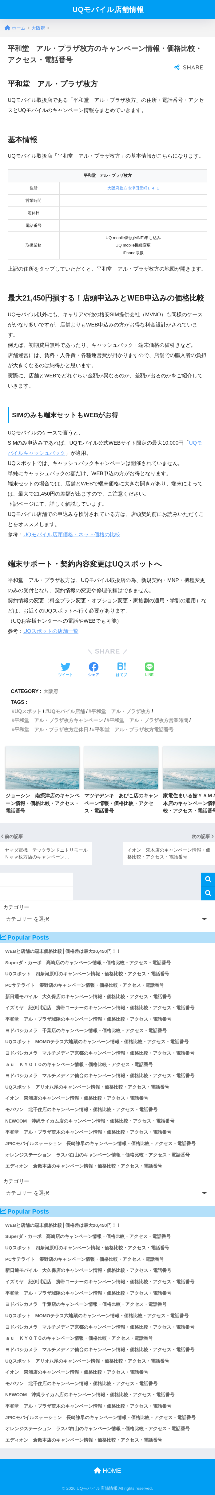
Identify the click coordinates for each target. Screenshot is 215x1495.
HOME (107, 1470)
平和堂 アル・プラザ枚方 (120, 711)
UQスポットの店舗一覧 (50, 631)
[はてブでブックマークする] (121, 670)
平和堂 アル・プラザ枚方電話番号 (134, 729)
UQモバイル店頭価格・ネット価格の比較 (71, 535)
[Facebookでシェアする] (93, 670)
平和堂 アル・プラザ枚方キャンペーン (58, 720)
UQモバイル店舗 (66, 711)
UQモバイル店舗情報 (108, 10)
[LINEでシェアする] (149, 670)
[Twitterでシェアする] (65, 670)
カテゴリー (16, 907)
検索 (208, 880)
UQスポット (28, 711)
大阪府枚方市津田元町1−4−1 (133, 188)
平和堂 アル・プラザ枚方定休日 (51, 729)
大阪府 (50, 691)
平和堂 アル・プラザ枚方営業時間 (148, 720)
